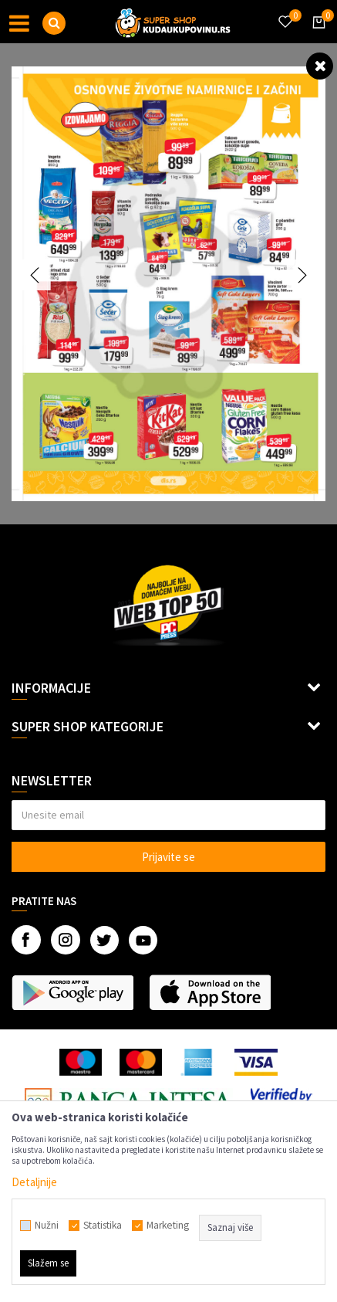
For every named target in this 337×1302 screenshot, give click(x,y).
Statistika (102, 1225)
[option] (168, 283)
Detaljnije (34, 1182)
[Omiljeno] (285, 12)
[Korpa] (316, 36)
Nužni (47, 1225)
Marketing (168, 1225)
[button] (54, 23)
